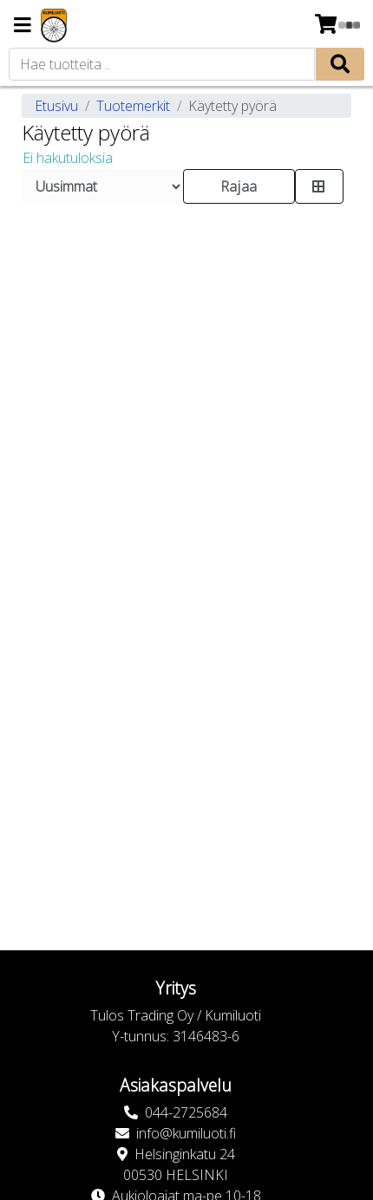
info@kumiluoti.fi (186, 1133)
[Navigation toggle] (22, 26)
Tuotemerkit (133, 105)
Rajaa (239, 186)
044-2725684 (186, 1112)
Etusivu (56, 105)
